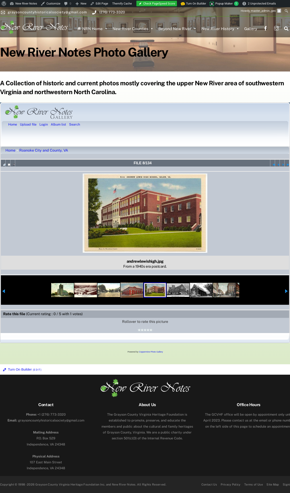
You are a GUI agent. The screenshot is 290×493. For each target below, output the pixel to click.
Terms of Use (253, 484)
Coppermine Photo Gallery (151, 352)
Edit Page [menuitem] (102, 3)
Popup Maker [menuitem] (227, 3)
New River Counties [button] (133, 28)
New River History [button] (220, 28)
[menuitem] (4, 3)
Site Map (272, 484)
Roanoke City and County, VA (43, 150)
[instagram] (276, 28)
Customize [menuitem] (53, 3)
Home (10, 150)
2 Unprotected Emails (262, 3)
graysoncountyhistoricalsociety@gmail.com (45, 420)
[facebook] (265, 28)
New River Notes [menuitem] (26, 3)
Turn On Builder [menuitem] (193, 3)
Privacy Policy (231, 484)
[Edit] (37, 369)
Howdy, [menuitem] (261, 11)
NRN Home (95, 28)
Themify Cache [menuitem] (122, 3)
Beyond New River (177, 28)
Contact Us (209, 484)
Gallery (250, 28)
